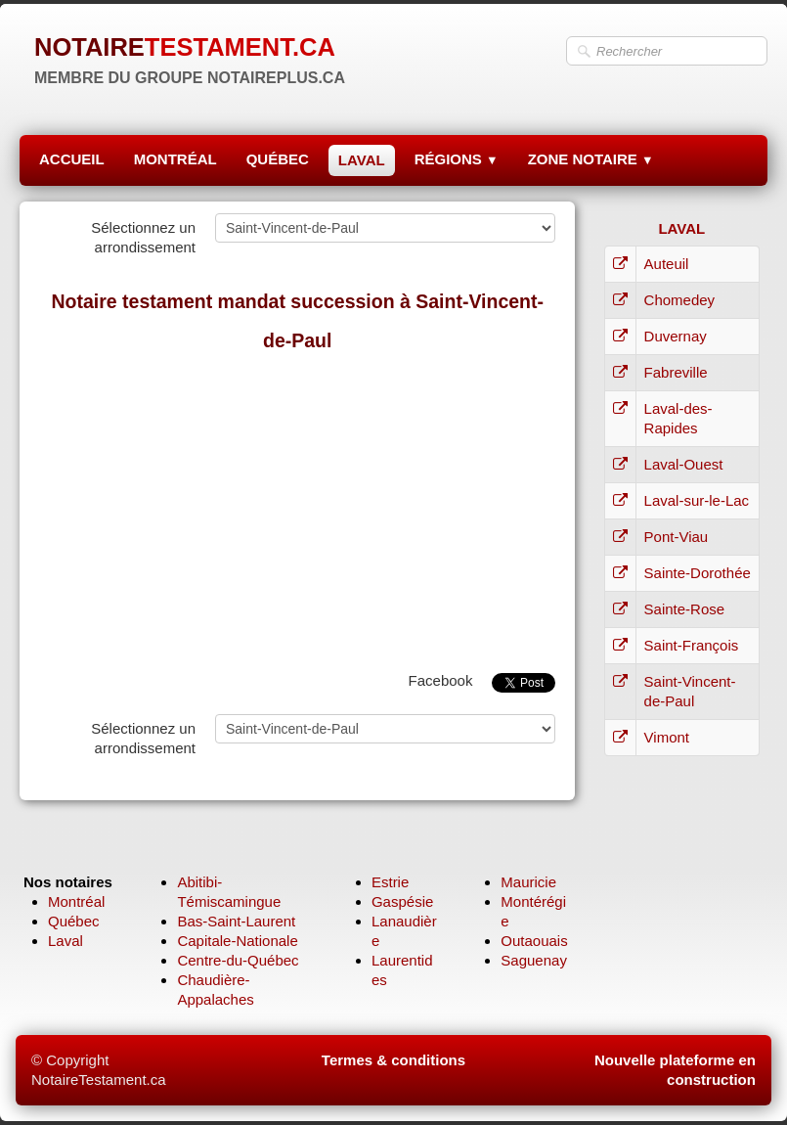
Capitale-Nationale (237, 940)
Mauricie (528, 882)
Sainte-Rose (684, 609)
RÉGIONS (457, 159)
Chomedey (680, 300)
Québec (74, 921)
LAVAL (361, 160)
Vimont (666, 737)
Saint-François (691, 645)
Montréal (76, 901)
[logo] (190, 59)
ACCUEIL (72, 159)
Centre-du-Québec (237, 960)
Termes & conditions (393, 1060)
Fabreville (676, 372)
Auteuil (666, 263)
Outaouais (534, 940)
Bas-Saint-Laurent (236, 921)
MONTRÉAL (175, 159)
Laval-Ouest (683, 464)
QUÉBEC (277, 159)
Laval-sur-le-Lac (697, 500)
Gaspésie (402, 901)
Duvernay (675, 336)
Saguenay (534, 960)
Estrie (390, 882)
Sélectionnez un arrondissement (143, 237)
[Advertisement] (297, 507)
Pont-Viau (676, 536)
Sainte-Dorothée (697, 572)
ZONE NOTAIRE (591, 159)
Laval (65, 940)
